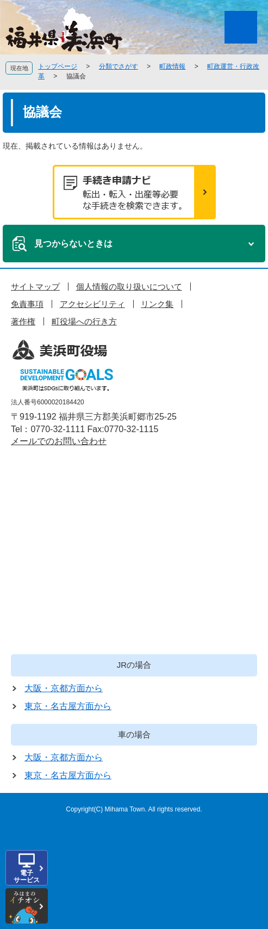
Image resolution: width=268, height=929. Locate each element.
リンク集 (157, 304)
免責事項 (27, 304)
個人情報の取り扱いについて (129, 286)
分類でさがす (118, 66)
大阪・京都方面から (63, 688)
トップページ (57, 66)
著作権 (23, 321)
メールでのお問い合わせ (59, 441)
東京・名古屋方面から (67, 706)
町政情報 (172, 66)
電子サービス (27, 876)
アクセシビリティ (92, 304)
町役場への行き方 (84, 321)
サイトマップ (35, 286)
